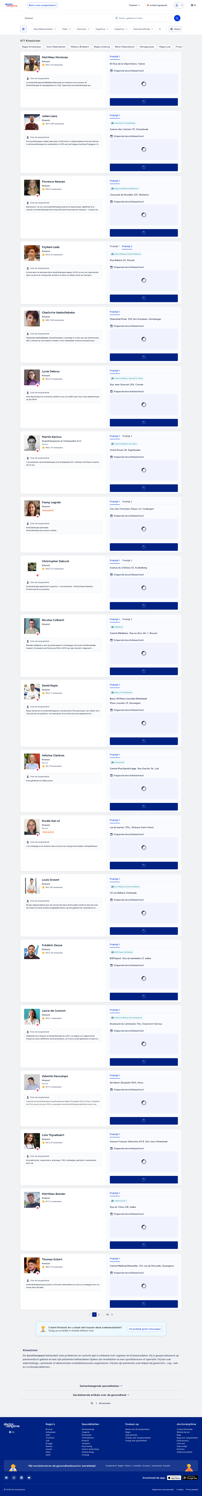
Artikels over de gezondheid (138, 1438)
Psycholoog (87, 1446)
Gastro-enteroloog (90, 1449)
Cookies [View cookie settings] (180, 1489)
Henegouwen (147, 46)
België (121, 1465)
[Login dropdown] (178, 5)
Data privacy (183, 1440)
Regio (128, 1432)
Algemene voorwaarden (163, 1489)
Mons (48, 1452)
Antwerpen (51, 1432)
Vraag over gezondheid (136, 1440)
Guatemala (157, 1465)
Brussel (49, 1429)
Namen (49, 1446)
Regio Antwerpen (31, 46)
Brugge (49, 1443)
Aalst (48, 1455)
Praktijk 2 (127, 246)
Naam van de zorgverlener (137, 1429)
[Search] (177, 18)
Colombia (137, 1465)
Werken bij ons (183, 1432)
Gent (48, 1435)
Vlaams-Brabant (80, 46)
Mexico (128, 1465)
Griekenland (111, 1465)
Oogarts (86, 1432)
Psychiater (86, 1435)
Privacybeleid (192, 1489)
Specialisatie (131, 1435)
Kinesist (85, 1440)
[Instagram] (13, 1477)
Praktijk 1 (115, 56)
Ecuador (146, 1465)
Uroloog (85, 1455)
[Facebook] (6, 1477)
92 (107, 1314)
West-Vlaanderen (125, 46)
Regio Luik (165, 46)
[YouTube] (29, 1477)
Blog (179, 1435)
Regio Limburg (102, 46)
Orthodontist (88, 1438)
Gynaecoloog (88, 1452)
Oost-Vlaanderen (56, 46)
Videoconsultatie (184, 1452)
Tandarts (86, 1443)
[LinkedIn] (21, 1477)
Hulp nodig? (182, 1446)
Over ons (181, 1443)
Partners (181, 1449)
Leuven (49, 1449)
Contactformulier (185, 1429)
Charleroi (50, 1438)
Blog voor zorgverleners (187, 1438)
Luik (47, 1440)
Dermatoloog (88, 1429)
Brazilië (166, 1465)
